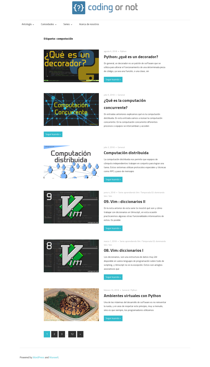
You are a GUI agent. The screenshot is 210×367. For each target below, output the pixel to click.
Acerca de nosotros (89, 24)
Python (123, 51)
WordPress (38, 357)
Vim (110, 196)
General (121, 94)
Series (66, 24)
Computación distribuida (126, 152)
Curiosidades (47, 24)
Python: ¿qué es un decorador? (131, 56)
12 (72, 334)
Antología (27, 24)
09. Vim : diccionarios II (124, 201)
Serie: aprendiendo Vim (128, 192)
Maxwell (53, 357)
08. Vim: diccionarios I (123, 250)
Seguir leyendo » (113, 79)
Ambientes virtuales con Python (132, 295)
